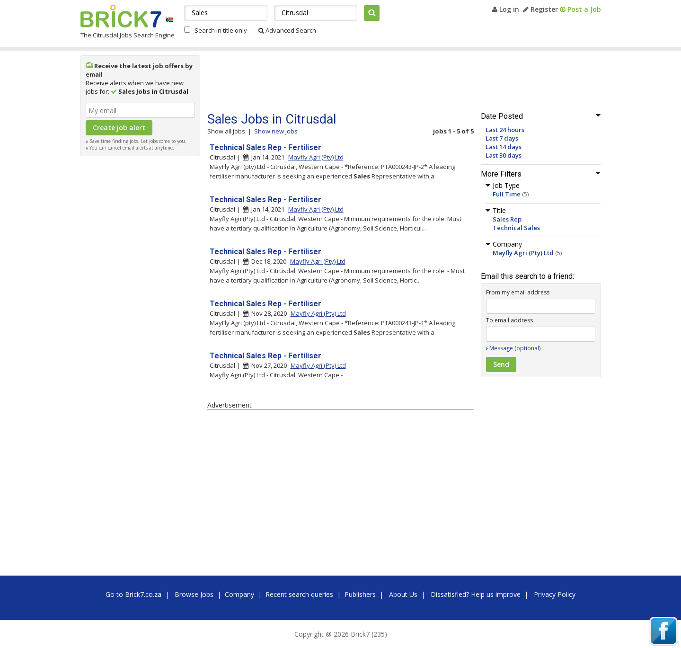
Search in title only (221, 30)
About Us (403, 594)
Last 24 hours (505, 129)
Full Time (507, 194)
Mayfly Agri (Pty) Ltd (523, 253)
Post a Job (580, 9)
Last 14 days (504, 146)
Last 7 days (502, 138)
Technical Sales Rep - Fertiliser (265, 147)
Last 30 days (504, 155)
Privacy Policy (554, 594)
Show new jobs (276, 131)
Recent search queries (299, 594)
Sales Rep (507, 219)
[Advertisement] (140, 303)
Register (540, 9)
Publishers (360, 594)
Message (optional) (514, 348)
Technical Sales (516, 227)
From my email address (517, 292)
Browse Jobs (194, 594)
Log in (505, 9)
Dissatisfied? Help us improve (476, 594)
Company (239, 594)
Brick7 (120, 16)
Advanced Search (287, 30)
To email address (509, 320)
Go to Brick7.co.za (133, 594)
